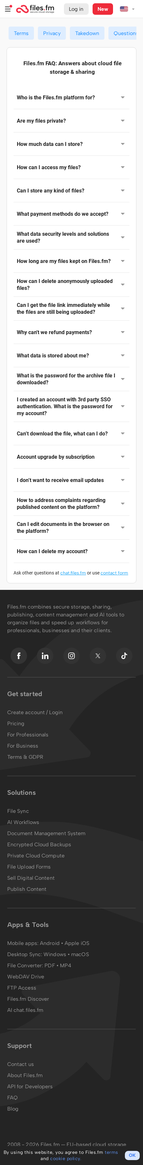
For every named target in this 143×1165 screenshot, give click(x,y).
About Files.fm (25, 1075)
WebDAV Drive (25, 977)
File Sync (18, 811)
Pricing (16, 723)
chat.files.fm (73, 573)
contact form (114, 573)
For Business (22, 746)
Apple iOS (77, 943)
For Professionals (28, 735)
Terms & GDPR (25, 757)
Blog (12, 1109)
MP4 (65, 965)
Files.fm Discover (28, 999)
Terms (21, 33)
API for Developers (30, 1086)
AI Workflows (23, 822)
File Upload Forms (29, 867)
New (103, 9)
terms (111, 1152)
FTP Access (21, 988)
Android (50, 943)
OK (132, 1155)
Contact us (20, 1064)
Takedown (87, 33)
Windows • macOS (66, 954)
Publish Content (27, 889)
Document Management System (46, 833)
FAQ (12, 1098)
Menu (8, 9)
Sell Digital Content (31, 878)
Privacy (52, 33)
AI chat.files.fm (25, 1010)
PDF (49, 965)
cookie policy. (65, 1158)
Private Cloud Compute (36, 856)
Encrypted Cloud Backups (39, 844)
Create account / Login (35, 712)
